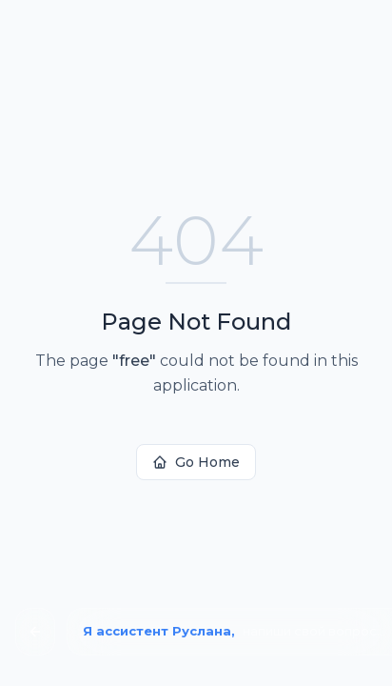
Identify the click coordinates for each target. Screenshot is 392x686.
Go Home (196, 462)
